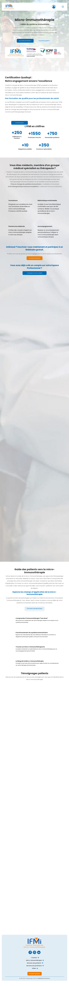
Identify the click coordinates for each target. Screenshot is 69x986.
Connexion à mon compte (34, 273)
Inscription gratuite (34, 258)
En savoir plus (20, 123)
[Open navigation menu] (63, 7)
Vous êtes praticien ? (25, 41)
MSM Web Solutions (44, 978)
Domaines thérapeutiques (34, 608)
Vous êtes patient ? (44, 41)
